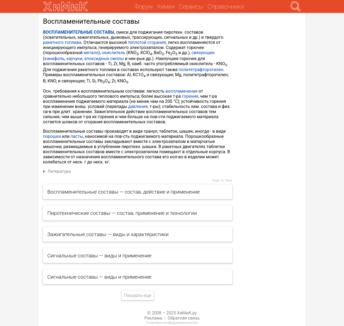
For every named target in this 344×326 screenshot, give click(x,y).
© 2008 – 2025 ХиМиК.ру (172, 313)
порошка (52, 136)
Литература (59, 171)
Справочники (225, 6)
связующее (203, 52)
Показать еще (137, 295)
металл (91, 52)
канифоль (54, 58)
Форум (144, 6)
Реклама (153, 318)
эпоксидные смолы (104, 58)
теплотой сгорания (147, 42)
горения (190, 96)
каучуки (74, 58)
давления (138, 106)
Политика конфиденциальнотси (172, 323)
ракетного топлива (62, 42)
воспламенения (182, 91)
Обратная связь (184, 318)
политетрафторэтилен (201, 69)
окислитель (113, 52)
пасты (76, 136)
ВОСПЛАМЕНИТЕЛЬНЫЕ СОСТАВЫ (78, 32)
